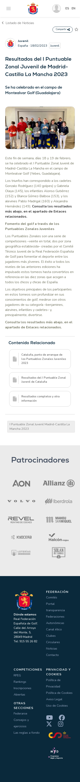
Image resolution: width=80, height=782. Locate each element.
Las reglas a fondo (27, 732)
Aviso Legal (54, 699)
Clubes (51, 636)
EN (73, 8)
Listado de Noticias (18, 23)
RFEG (17, 675)
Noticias (51, 648)
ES (67, 8)
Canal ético (54, 629)
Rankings (20, 682)
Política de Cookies (59, 693)
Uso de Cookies (57, 705)
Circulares (53, 642)
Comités (51, 597)
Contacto (52, 655)
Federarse (20, 713)
